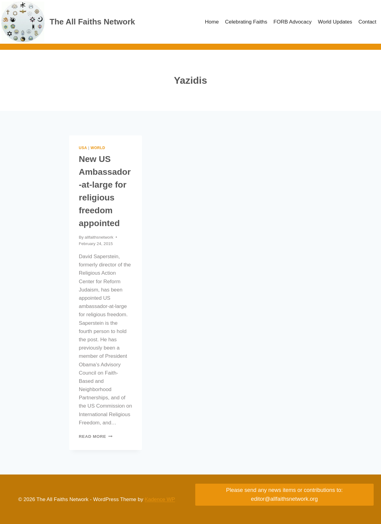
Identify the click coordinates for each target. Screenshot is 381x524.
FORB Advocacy (293, 22)
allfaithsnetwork (99, 237)
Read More (96, 436)
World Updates (335, 22)
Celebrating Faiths (246, 22)
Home (212, 22)
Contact (367, 22)
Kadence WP (160, 499)
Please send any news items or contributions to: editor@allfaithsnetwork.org (284, 494)
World (98, 148)
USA (83, 148)
